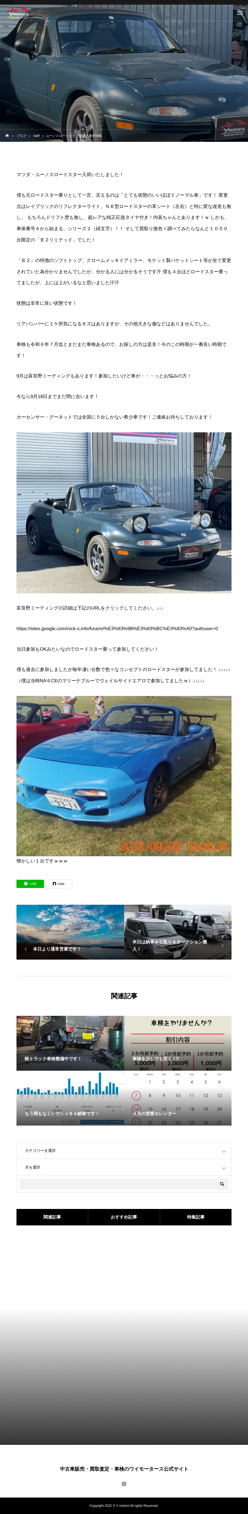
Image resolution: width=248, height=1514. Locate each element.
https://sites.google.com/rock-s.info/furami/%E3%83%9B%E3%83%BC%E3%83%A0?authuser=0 (117, 628)
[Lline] (30, 884)
